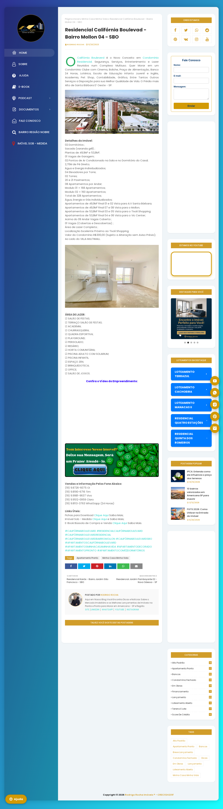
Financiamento (192, 693)
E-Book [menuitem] (21, 87)
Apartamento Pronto (87, 557)
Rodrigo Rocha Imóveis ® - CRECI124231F (149, 796)
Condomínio (151, 57)
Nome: (177, 65)
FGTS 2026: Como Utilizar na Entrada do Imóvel (197, 514)
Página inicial (72, 18)
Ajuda (16, 799)
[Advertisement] (111, 667)
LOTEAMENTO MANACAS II (191, 406)
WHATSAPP (107, 609)
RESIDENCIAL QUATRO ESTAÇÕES (191, 422)
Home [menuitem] (19, 53)
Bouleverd (97, 57)
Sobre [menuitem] (19, 64)
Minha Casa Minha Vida (95, 18)
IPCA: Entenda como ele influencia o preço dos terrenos (199, 476)
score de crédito (192, 716)
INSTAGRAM (133, 609)
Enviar (191, 107)
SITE (87, 609)
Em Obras (192, 687)
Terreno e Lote (192, 710)
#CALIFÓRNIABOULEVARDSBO (134, 539)
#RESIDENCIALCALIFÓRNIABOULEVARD (120, 531)
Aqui (106, 515)
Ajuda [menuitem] (20, 75)
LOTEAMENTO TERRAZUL (191, 375)
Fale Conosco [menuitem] (26, 121)
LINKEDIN (95, 609)
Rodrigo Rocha (75, 44)
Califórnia (83, 57)
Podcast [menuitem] (22, 98)
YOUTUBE (119, 609)
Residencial (84, 61)
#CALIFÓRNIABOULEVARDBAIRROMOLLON (90, 539)
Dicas (204, 759)
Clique (98, 515)
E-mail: (177, 75)
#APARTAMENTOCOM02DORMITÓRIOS (121, 550)
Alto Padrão (192, 664)
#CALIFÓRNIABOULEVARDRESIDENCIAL (88, 535)
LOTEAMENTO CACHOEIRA (191, 391)
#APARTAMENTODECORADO (134, 546)
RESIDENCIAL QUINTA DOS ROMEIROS (191, 439)
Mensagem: (180, 86)
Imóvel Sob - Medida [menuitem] (29, 143)
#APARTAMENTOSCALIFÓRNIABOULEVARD (90, 542)
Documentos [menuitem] (25, 109)
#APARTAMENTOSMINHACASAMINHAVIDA (90, 546)
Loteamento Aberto (192, 704)
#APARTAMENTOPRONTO (81, 550)
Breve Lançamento (183, 753)
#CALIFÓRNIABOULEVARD (80, 531)
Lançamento (192, 698)
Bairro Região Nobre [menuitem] (30, 132)
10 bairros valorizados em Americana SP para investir (198, 495)
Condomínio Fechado (192, 681)
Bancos (192, 675)
